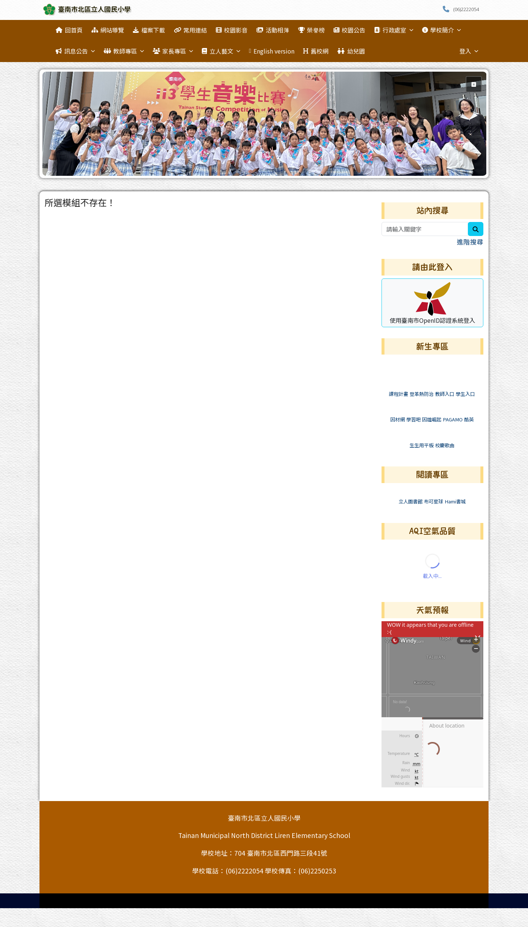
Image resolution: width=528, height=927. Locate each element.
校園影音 (232, 29)
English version (271, 51)
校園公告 (349, 29)
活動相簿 (272, 29)
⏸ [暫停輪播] (474, 84)
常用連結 (190, 29)
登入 (468, 51)
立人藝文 (221, 51)
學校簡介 (441, 29)
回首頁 (69, 29)
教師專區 (124, 51)
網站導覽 (108, 29)
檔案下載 (149, 29)
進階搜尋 (470, 241)
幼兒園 (351, 51)
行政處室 (393, 29)
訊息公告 (75, 51)
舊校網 (315, 51)
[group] (264, 124)
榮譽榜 (311, 29)
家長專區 (173, 51)
